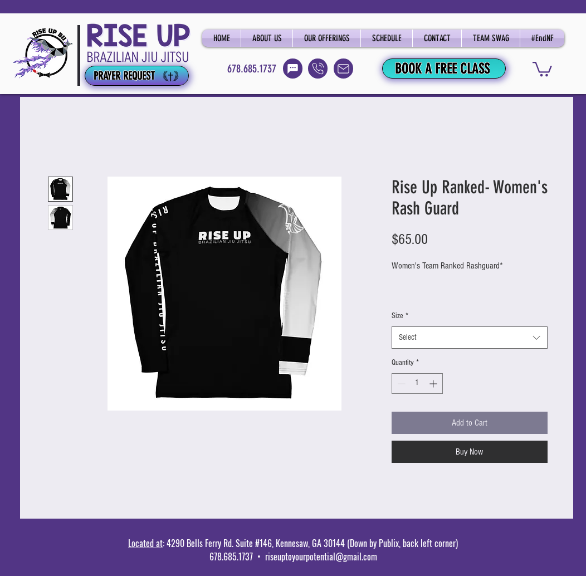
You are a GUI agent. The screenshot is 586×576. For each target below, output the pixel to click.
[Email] (343, 68)
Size (400, 315)
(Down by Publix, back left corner (400, 543)
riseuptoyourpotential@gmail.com (321, 556)
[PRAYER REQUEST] (137, 76)
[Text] (292, 68)
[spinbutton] (417, 383)
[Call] (318, 68)
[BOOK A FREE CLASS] (444, 68)
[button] (542, 68)
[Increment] (434, 383)
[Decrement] (400, 383)
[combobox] (470, 337)
